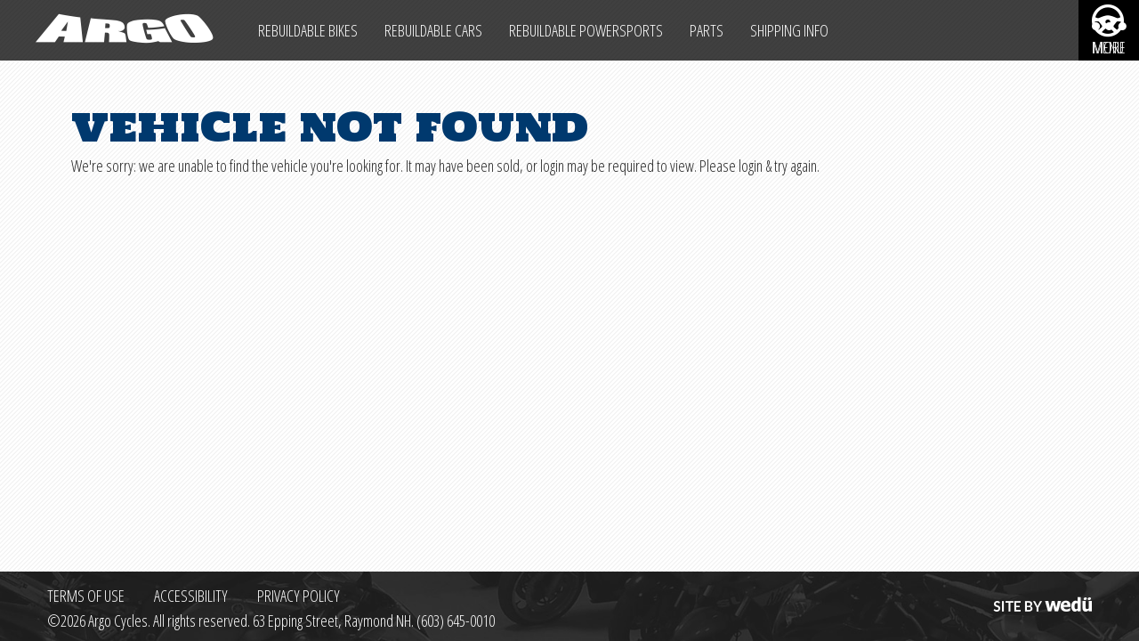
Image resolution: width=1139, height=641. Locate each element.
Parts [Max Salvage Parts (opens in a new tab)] (706, 30)
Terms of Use (86, 595)
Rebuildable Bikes (308, 30)
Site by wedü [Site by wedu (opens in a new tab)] (1041, 595)
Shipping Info (789, 30)
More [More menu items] (1109, 48)
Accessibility (191, 595)
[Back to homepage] (122, 30)
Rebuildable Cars (433, 30)
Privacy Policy (298, 595)
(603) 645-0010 (455, 620)
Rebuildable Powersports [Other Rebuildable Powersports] (586, 30)
